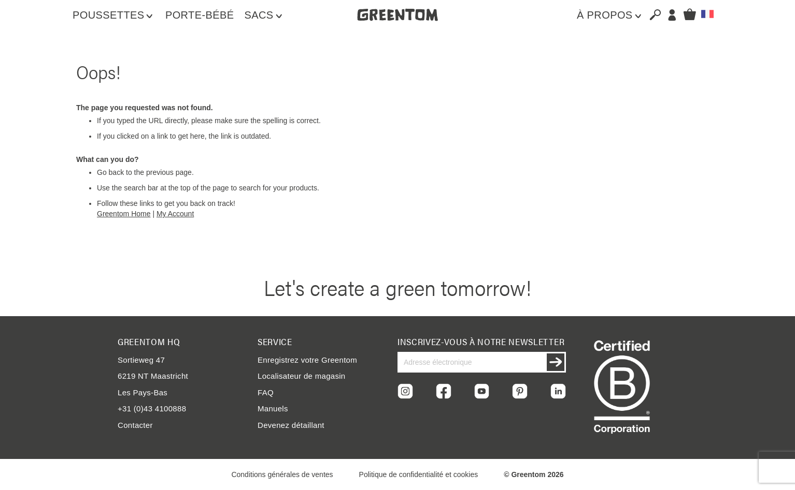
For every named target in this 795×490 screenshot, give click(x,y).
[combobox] (651, 14)
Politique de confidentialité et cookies (418, 474)
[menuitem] (114, 15)
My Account (175, 214)
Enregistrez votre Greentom (307, 359)
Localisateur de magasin (302, 376)
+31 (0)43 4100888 (152, 408)
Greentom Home (123, 214)
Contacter (135, 425)
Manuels (273, 408)
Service (275, 341)
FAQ (266, 392)
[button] (707, 14)
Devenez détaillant (291, 425)
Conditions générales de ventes (282, 474)
